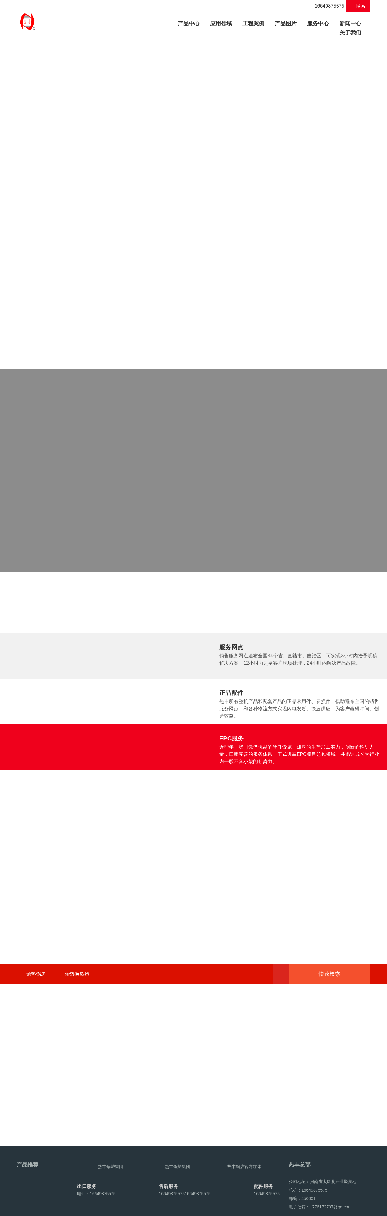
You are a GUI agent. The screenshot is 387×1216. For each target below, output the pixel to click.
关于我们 (350, 33)
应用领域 (221, 24)
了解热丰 (193, 623)
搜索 (358, 5)
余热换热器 (77, 1099)
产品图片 (286, 24)
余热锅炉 (36, 1099)
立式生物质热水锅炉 (167, 272)
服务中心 (318, 24)
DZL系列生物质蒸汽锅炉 (74, 272)
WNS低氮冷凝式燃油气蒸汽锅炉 (83, 254)
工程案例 (253, 24)
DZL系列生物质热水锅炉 (171, 263)
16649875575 (326, 5)
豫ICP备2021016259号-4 (130, 1209)
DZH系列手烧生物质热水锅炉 (176, 254)
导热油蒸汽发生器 (261, 254)
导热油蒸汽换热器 (261, 272)
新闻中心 (350, 24)
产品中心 (191, 23)
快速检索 (339, 1100)
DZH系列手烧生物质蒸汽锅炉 (80, 263)
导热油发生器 (256, 263)
